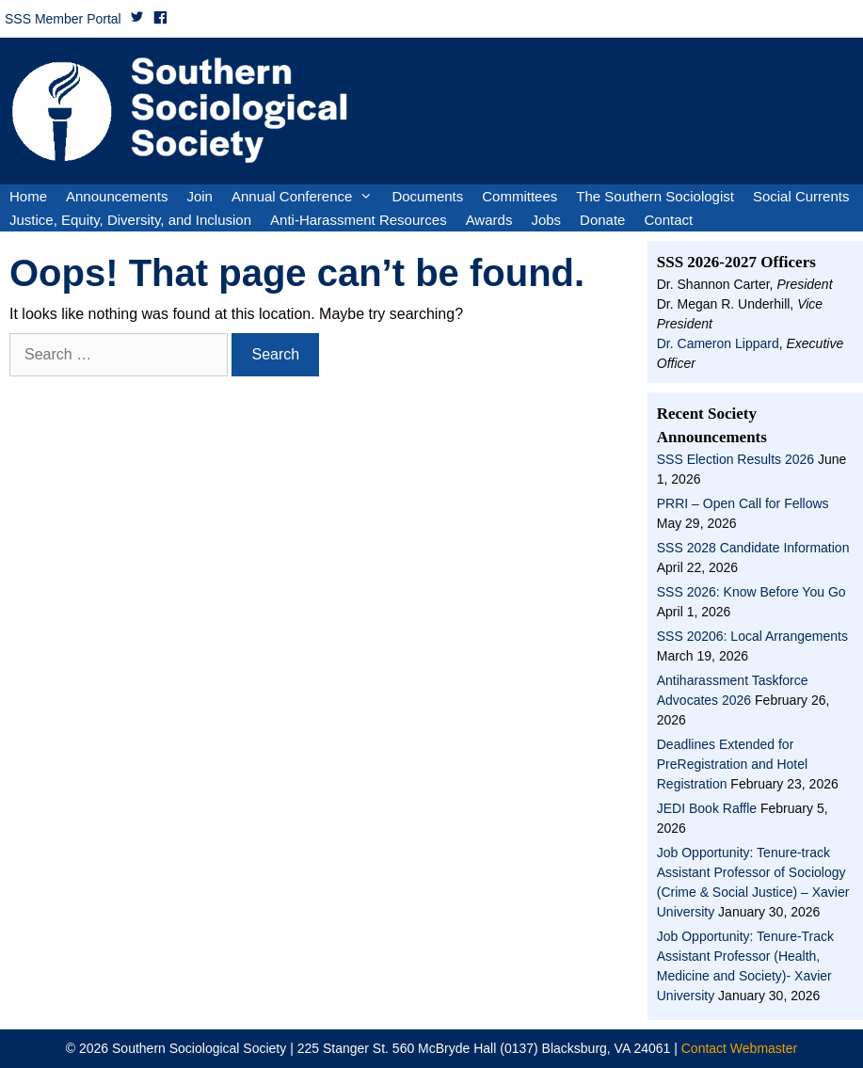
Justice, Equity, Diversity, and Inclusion (130, 220)
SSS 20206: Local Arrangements (752, 636)
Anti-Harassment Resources (358, 220)
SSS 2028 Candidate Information (753, 547)
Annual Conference (307, 196)
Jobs (546, 220)
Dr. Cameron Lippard (718, 343)
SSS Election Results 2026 (735, 459)
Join (199, 196)
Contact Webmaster (739, 1048)
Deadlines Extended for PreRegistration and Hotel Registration (732, 764)
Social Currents (801, 196)
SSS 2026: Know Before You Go (751, 591)
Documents (427, 196)
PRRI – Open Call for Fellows (743, 503)
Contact (668, 220)
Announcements (117, 196)
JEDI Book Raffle (707, 808)
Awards (489, 220)
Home (28, 196)
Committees (519, 196)
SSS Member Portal (63, 18)
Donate (602, 220)
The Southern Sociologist (655, 196)
